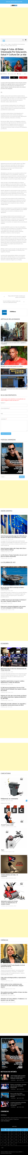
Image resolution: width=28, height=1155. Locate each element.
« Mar (2, 1147)
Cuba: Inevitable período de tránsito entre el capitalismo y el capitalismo (13, 343)
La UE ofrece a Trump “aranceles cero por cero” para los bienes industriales (14, 555)
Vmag (10, 1153)
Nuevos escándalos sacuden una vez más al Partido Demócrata (18, 1086)
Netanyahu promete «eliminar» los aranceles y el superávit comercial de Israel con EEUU (13, 704)
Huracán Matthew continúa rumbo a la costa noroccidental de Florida (11, 301)
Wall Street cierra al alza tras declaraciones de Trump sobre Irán (13, 669)
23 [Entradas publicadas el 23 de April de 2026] (13, 1141)
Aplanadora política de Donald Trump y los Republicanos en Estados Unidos (9, 903)
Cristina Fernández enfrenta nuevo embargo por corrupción (18, 1104)
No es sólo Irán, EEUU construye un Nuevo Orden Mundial (12, 588)
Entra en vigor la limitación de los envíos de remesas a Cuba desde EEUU (14, 389)
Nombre (3, 402)
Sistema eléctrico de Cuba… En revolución (9, 875)
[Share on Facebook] (5, 77)
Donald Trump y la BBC (7, 825)
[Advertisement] (14, 21)
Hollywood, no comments (9, 799)
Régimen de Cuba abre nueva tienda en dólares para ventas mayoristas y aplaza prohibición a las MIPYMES (14, 697)
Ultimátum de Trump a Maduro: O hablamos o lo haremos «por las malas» (14, 999)
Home (2, 44)
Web (2, 413)
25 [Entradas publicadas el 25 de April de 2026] (22, 1141)
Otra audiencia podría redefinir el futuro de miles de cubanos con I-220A (14, 993)
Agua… (3, 850)
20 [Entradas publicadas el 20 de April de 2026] (2, 1141)
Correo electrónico (5, 408)
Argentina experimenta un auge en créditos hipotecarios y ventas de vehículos (12, 681)
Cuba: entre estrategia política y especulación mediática (13, 978)
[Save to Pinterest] (23, 77)
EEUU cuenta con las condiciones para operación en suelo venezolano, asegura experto (12, 985)
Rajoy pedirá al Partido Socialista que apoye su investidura (16, 296)
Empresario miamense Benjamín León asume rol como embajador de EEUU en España (13, 607)
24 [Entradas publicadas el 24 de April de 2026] (18, 1141)
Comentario (4, 419)
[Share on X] (14, 77)
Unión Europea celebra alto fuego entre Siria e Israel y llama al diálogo (13, 549)
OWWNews (4, 73)
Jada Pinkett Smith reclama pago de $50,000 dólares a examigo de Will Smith (17, 1077)
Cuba (5, 44)
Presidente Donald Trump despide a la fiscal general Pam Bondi (13, 965)
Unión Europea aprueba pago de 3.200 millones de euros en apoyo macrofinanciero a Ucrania (14, 536)
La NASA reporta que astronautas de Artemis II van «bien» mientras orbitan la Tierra (13, 600)
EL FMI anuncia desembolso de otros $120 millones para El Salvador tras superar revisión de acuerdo (13, 689)
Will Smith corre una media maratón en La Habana (12, 366)
